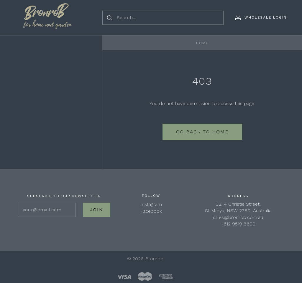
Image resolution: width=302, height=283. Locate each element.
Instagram (151, 204)
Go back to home (202, 132)
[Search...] (163, 18)
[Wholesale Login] (261, 17)
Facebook (151, 211)
